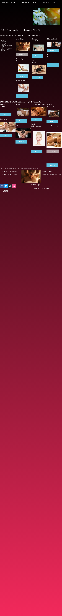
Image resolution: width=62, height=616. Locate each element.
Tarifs (2, 46)
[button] (8, 44)
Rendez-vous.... (47, 171)
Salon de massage (6, 48)
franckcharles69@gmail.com (51, 175)
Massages (4, 43)
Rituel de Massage (6, 45)
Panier (3, 50)
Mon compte (5, 49)
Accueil (3, 40)
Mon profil (4, 41)
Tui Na (4, 44)
